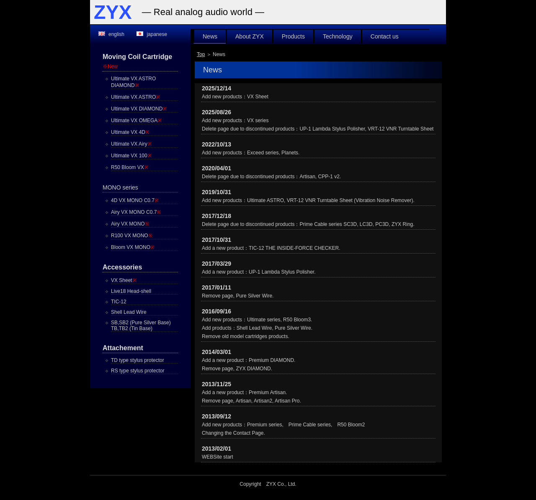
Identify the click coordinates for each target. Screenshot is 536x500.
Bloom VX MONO (133, 247)
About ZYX (249, 36)
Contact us (385, 36)
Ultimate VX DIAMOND (139, 109)
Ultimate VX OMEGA (136, 120)
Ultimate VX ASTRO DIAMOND (133, 82)
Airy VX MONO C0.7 (136, 212)
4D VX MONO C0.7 (135, 200)
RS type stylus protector (137, 371)
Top (201, 54)
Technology (338, 36)
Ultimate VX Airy (131, 144)
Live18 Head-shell (131, 291)
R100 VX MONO (131, 235)
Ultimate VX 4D (130, 132)
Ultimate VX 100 (131, 156)
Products (293, 36)
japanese (157, 34)
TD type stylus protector (137, 360)
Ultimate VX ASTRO (135, 97)
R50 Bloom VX (129, 167)
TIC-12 (118, 302)
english (116, 34)
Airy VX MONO (130, 224)
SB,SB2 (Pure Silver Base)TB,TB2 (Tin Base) (141, 325)
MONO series (120, 187)
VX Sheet (124, 280)
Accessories (122, 267)
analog (189, 12)
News (210, 36)
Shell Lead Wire (129, 312)
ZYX (113, 12)
